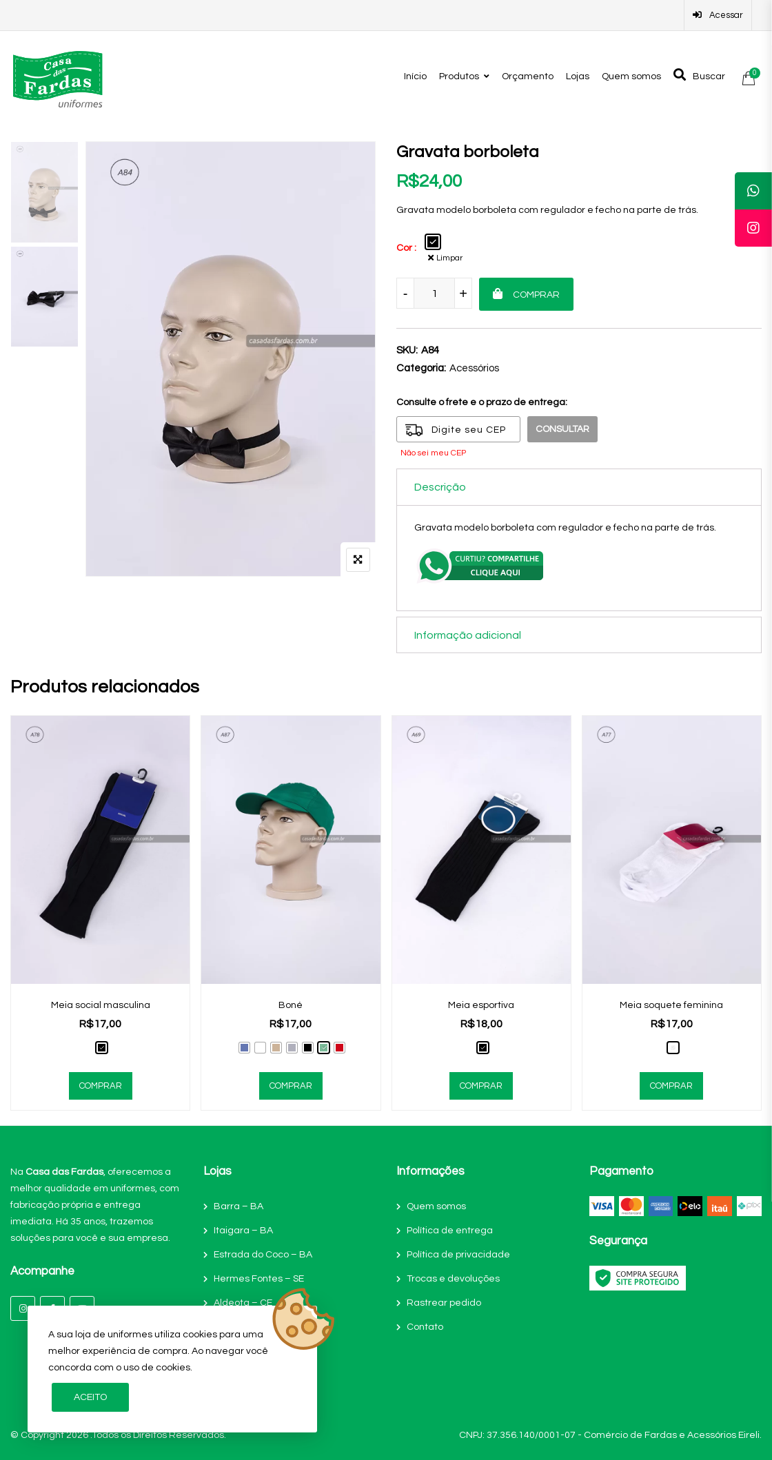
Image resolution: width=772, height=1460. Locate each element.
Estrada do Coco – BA (263, 1254)
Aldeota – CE (243, 1302)
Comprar (536, 295)
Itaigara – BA (243, 1230)
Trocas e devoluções (453, 1278)
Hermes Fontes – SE (259, 1278)
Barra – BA (238, 1206)
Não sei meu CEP (433, 453)
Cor (404, 248)
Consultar (563, 429)
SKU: (407, 350)
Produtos (459, 76)
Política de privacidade (458, 1254)
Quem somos (631, 76)
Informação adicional (467, 634)
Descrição (440, 487)
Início (415, 76)
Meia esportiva (481, 1004)
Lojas (577, 76)
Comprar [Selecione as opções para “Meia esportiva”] (481, 1085)
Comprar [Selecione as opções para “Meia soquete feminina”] (671, 1085)
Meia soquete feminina (671, 1004)
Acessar (718, 15)
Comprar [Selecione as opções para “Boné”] (291, 1085)
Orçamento (527, 76)
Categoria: (421, 368)
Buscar (699, 75)
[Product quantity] (434, 293)
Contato (425, 1326)
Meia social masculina (100, 1004)
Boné (290, 1004)
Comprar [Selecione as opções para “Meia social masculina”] (100, 1085)
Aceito (90, 1397)
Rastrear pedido (444, 1302)
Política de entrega (450, 1230)
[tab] (579, 486)
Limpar (451, 258)
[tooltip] (753, 190)
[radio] (433, 242)
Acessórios (474, 368)
